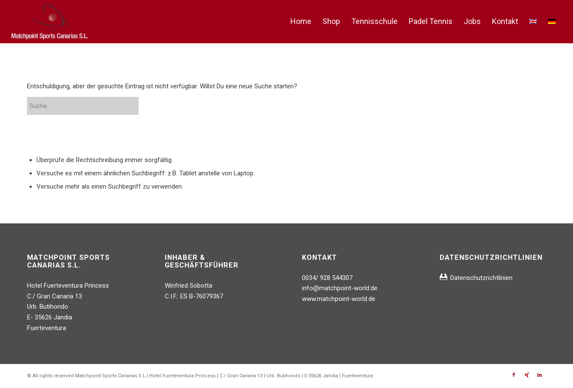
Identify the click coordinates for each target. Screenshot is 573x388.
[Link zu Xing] (526, 375)
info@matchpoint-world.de (339, 288)
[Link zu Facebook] (513, 375)
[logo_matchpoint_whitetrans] (50, 21)
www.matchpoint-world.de (338, 299)
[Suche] (91, 106)
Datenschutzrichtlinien (481, 278)
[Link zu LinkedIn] (539, 375)
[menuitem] (301, 21)
